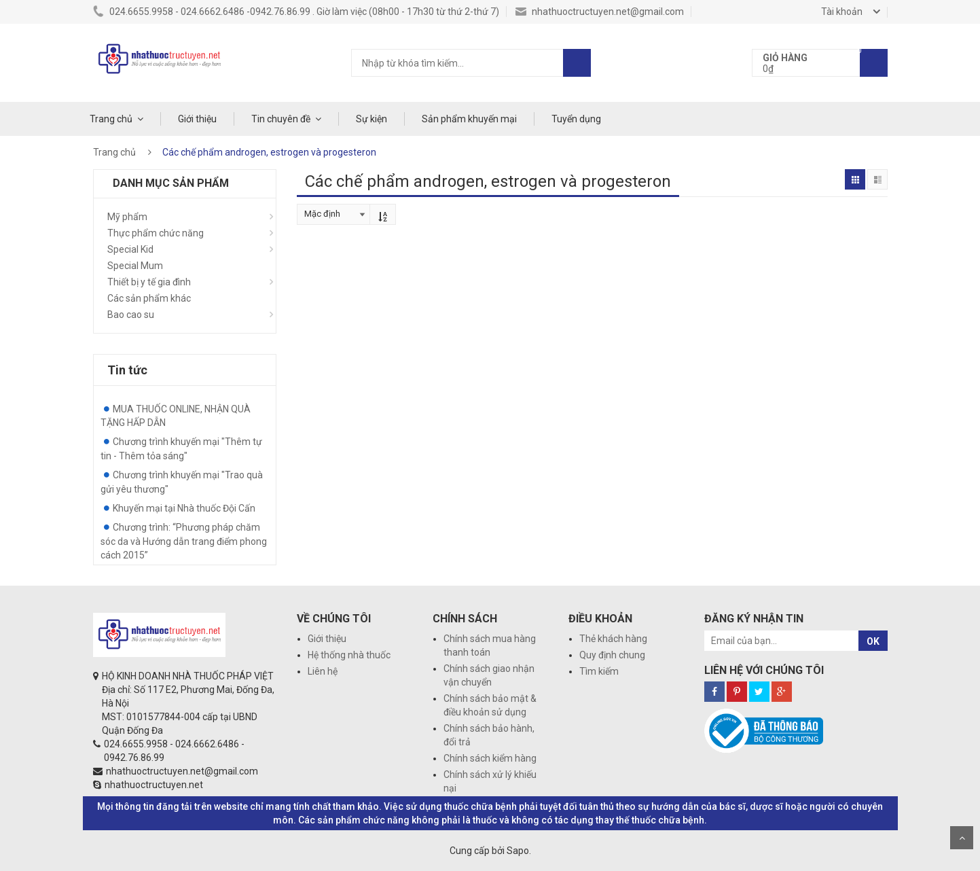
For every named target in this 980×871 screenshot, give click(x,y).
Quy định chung (612, 655)
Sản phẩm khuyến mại (469, 118)
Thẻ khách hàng (613, 638)
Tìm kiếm (599, 671)
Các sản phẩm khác (149, 298)
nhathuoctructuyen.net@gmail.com (599, 11)
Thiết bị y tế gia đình (149, 282)
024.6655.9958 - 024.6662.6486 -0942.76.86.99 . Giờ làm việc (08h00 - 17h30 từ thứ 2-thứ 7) (296, 11)
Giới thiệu (197, 118)
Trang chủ (111, 118)
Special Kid (130, 249)
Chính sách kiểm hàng (490, 758)
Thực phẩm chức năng (155, 233)
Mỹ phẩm (127, 216)
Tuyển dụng (576, 118)
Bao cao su (130, 314)
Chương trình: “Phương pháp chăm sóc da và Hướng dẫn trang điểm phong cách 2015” (184, 541)
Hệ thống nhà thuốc (349, 655)
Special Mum (135, 265)
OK (873, 641)
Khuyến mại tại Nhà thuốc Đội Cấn (184, 508)
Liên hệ (323, 671)
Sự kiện (371, 118)
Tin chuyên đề (280, 118)
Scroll (961, 837)
